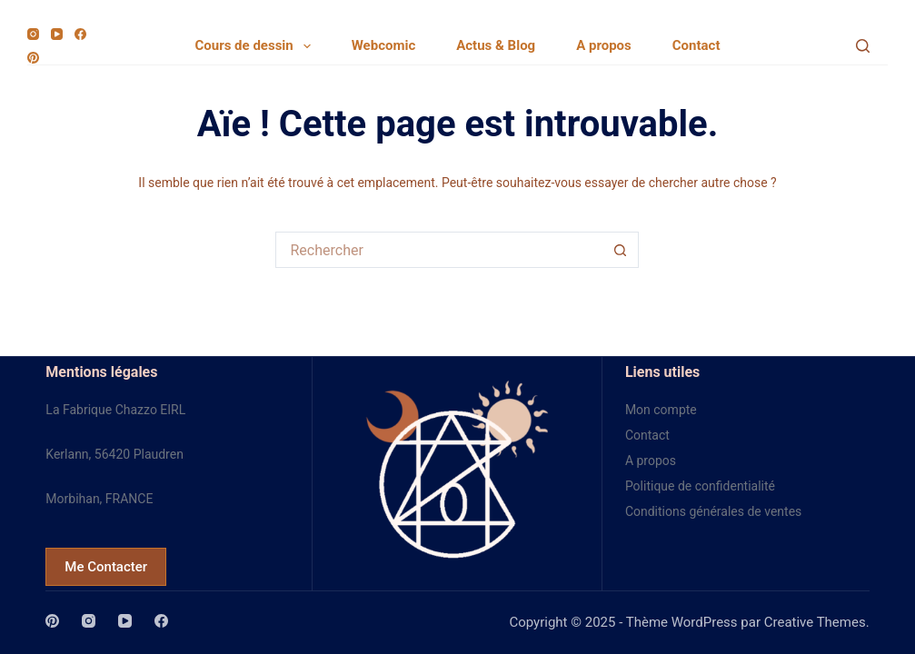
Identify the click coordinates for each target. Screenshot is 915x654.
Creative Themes (815, 622)
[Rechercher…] (438, 250)
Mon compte (661, 409)
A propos (604, 45)
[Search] (863, 46)
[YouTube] (57, 34)
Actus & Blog (495, 45)
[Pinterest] (33, 58)
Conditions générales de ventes (713, 511)
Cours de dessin (256, 46)
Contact (696, 45)
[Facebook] (80, 34)
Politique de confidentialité (700, 486)
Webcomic (384, 45)
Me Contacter (106, 567)
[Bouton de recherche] (620, 250)
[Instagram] (33, 34)
